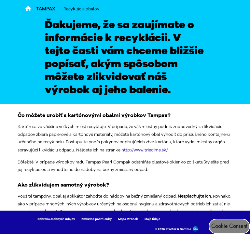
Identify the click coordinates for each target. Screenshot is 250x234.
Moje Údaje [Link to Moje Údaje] (152, 219)
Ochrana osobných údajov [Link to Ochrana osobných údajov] (56, 219)
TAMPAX (45, 8)
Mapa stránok (128, 219)
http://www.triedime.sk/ (144, 150)
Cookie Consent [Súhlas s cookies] (229, 226)
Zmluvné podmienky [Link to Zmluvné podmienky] (96, 219)
